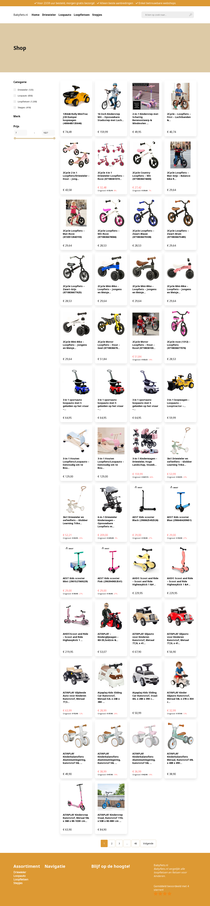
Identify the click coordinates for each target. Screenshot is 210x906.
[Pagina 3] (119, 843)
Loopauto (65, 15)
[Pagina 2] (111, 843)
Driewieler (49, 15)
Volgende (148, 843)
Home (36, 15)
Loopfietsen (82, 15)
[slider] (15, 138)
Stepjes (97, 15)
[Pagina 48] (135, 843)
